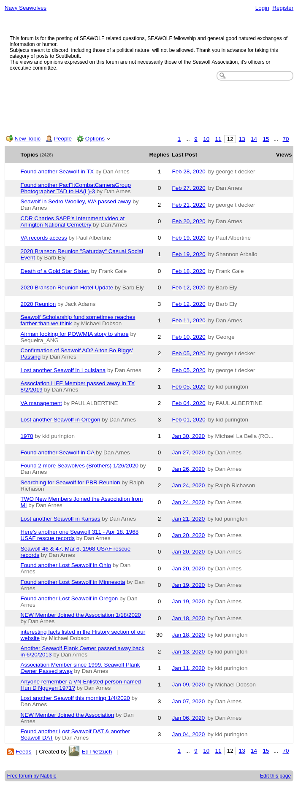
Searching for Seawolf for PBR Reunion (70, 482)
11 (218, 139)
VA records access (44, 238)
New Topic (28, 138)
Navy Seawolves (25, 8)
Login (262, 8)
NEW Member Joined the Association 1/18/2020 (81, 615)
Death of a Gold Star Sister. (55, 271)
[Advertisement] (149, 106)
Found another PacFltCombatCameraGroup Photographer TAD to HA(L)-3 (76, 188)
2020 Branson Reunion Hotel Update (67, 287)
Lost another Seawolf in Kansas (60, 519)
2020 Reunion (38, 304)
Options (95, 138)
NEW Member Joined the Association (67, 715)
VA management (41, 403)
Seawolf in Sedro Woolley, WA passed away (76, 201)
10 (206, 139)
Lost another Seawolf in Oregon (60, 419)
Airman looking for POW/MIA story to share (75, 334)
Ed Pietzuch (96, 751)
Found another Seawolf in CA (58, 452)
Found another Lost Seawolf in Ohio (66, 565)
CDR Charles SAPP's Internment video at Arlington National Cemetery (73, 221)
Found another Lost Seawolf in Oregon (69, 598)
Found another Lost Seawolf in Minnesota (73, 582)
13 (242, 139)
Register (282, 8)
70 (286, 139)
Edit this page (275, 776)
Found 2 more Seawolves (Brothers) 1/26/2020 (79, 465)
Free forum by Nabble (32, 776)
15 (266, 139)
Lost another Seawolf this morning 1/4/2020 (75, 698)
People (63, 138)
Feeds (23, 751)
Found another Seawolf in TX (57, 171)
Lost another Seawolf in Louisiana (63, 370)
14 (254, 139)
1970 (27, 436)
